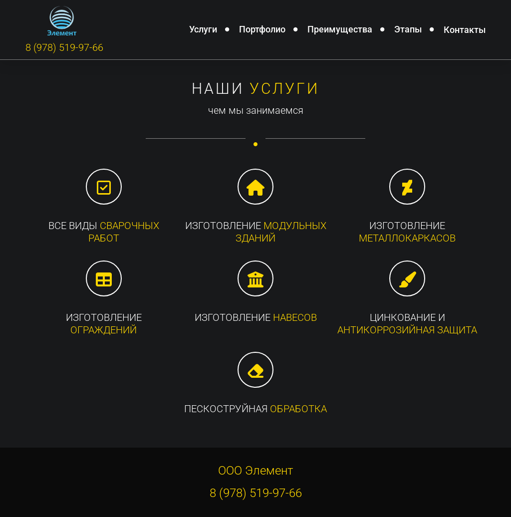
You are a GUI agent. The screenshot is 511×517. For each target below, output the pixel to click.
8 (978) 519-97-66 (64, 47)
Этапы (408, 28)
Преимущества (339, 28)
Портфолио (262, 28)
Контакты (465, 29)
